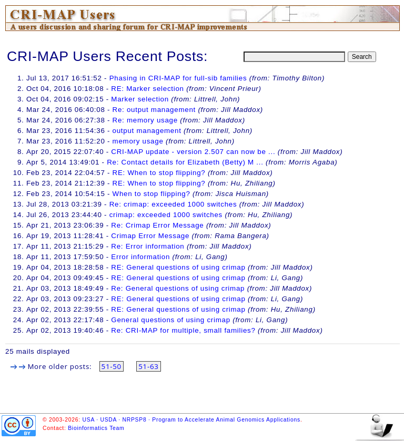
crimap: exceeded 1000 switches (166, 215)
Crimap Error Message (150, 236)
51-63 (148, 366)
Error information (140, 257)
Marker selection (140, 99)
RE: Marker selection (148, 89)
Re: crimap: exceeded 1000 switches (173, 204)
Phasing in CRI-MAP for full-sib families (178, 78)
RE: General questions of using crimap (178, 267)
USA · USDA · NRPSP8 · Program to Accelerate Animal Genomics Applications (191, 420)
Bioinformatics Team (96, 428)
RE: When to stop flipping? (159, 173)
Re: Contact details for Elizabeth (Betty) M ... (185, 162)
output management (147, 131)
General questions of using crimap (170, 320)
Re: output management (154, 110)
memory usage (138, 141)
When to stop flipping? (151, 194)
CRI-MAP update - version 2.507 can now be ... (193, 152)
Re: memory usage (145, 120)
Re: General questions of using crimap (178, 288)
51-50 (112, 366)
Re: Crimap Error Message (157, 225)
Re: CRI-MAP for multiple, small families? (183, 330)
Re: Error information (147, 246)
